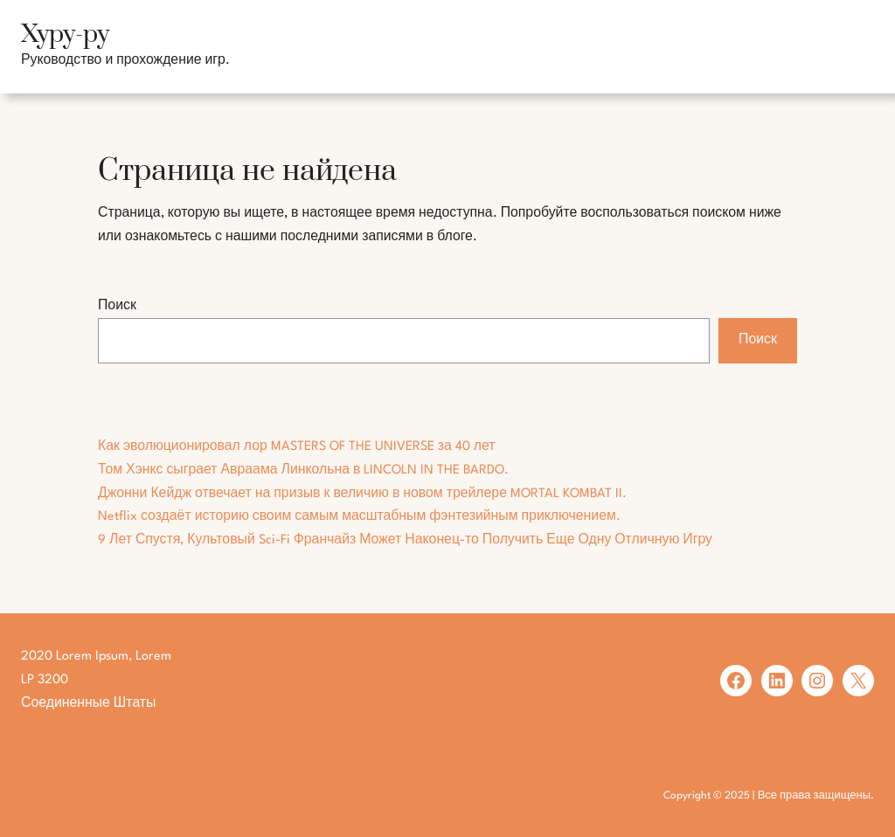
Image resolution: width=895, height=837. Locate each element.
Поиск (117, 306)
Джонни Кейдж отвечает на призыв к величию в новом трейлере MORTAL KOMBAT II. (362, 494)
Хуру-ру (65, 34)
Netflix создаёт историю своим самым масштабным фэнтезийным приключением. (359, 516)
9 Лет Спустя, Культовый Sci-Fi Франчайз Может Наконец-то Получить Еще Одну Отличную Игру (405, 540)
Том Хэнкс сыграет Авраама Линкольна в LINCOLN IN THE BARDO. (303, 470)
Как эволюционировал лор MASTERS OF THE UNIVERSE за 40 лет (297, 446)
